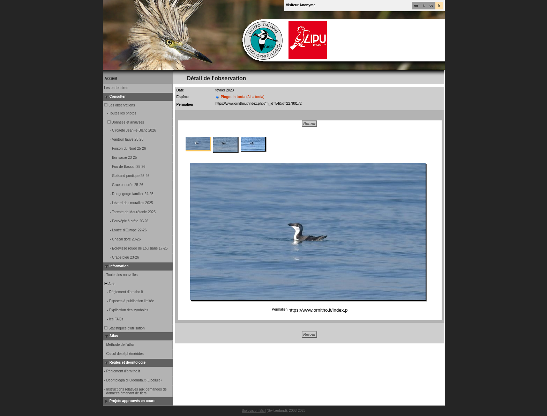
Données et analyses (124, 122)
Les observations (119, 105)
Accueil (111, 78)
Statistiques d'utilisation (124, 328)
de (431, 5)
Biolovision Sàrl (253, 411)
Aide (109, 284)
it (424, 5)
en (416, 5)
